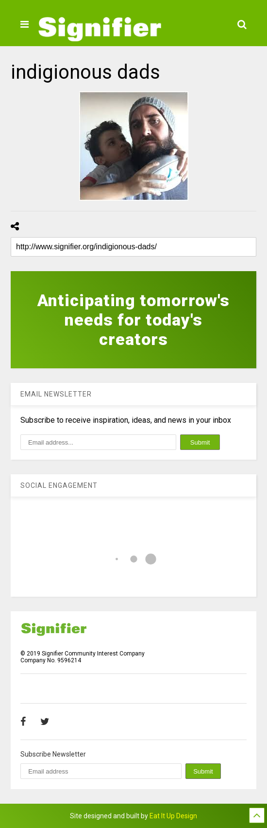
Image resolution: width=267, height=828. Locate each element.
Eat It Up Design (173, 816)
